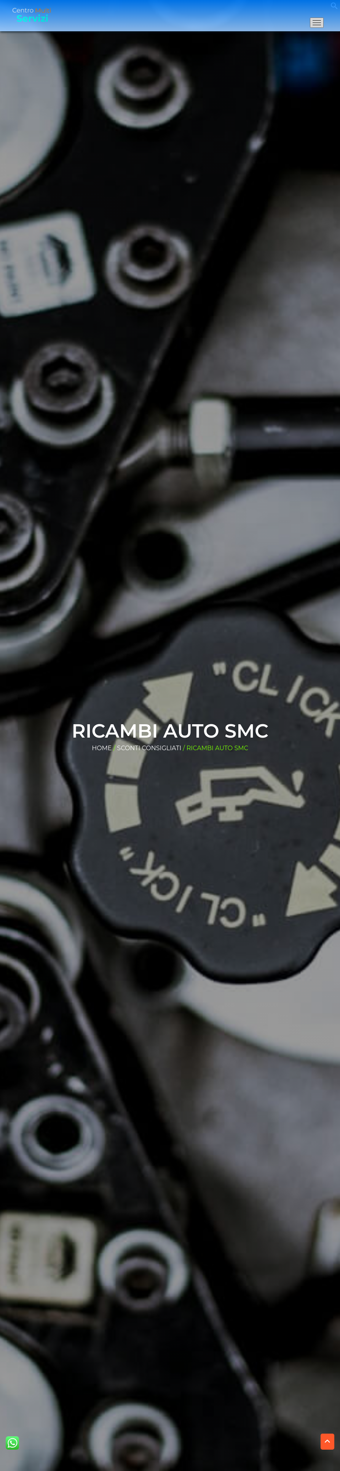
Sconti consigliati (149, 748)
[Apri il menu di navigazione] (317, 23)
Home (102, 748)
